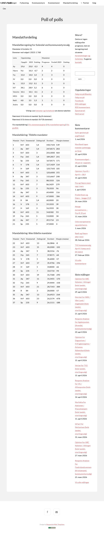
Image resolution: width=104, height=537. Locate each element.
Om (4, 8)
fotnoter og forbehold (44, 111)
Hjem (2, 3)
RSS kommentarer (82, 107)
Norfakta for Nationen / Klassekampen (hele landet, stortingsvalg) (81, 409)
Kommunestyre (38, 3)
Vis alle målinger (82, 482)
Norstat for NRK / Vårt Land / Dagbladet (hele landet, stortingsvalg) (82, 303)
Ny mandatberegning (56, 124)
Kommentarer (54, 3)
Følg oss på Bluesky (83, 94)
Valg (94, 3)
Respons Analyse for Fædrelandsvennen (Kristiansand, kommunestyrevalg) (83, 467)
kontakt (78, 62)
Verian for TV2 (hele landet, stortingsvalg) (81, 368)
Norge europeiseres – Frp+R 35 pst (81, 209)
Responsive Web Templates (55, 524)
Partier (86, 3)
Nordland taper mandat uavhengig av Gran (82, 147)
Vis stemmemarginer (37, 124)
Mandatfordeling (70, 3)
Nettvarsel (79, 114)
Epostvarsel (80, 110)
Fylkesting (24, 3)
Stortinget (12, 3)
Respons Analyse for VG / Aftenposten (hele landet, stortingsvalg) (82, 387)
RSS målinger (80, 104)
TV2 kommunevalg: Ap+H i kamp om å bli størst (83, 248)
